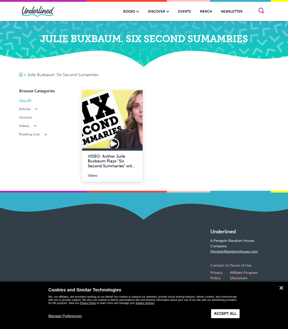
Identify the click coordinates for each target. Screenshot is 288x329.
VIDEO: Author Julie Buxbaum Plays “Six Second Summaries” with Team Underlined (111, 163)
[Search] (261, 11)
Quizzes (25, 117)
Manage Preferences (65, 316)
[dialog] (144, 305)
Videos (28, 126)
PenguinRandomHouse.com (234, 251)
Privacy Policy (88, 303)
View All (25, 100)
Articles (28, 109)
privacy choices (145, 303)
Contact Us (219, 265)
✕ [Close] (281, 288)
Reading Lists (33, 134)
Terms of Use (241, 265)
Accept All (225, 313)
